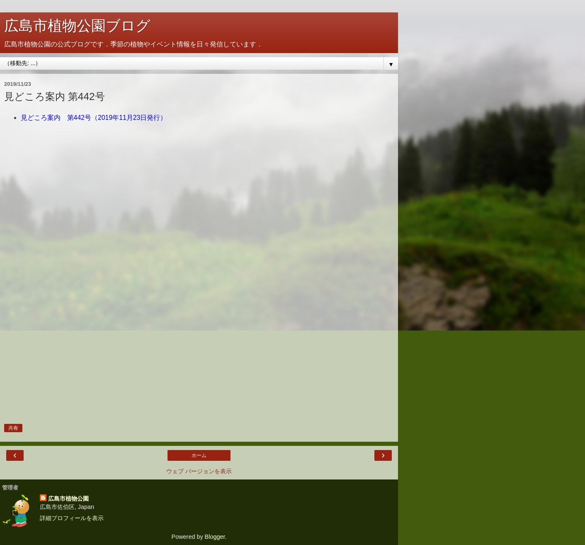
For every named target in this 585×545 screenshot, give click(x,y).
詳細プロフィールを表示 (72, 518)
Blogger (215, 536)
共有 (13, 428)
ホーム (199, 455)
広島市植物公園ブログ (77, 26)
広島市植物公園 (68, 498)
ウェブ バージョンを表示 (199, 471)
